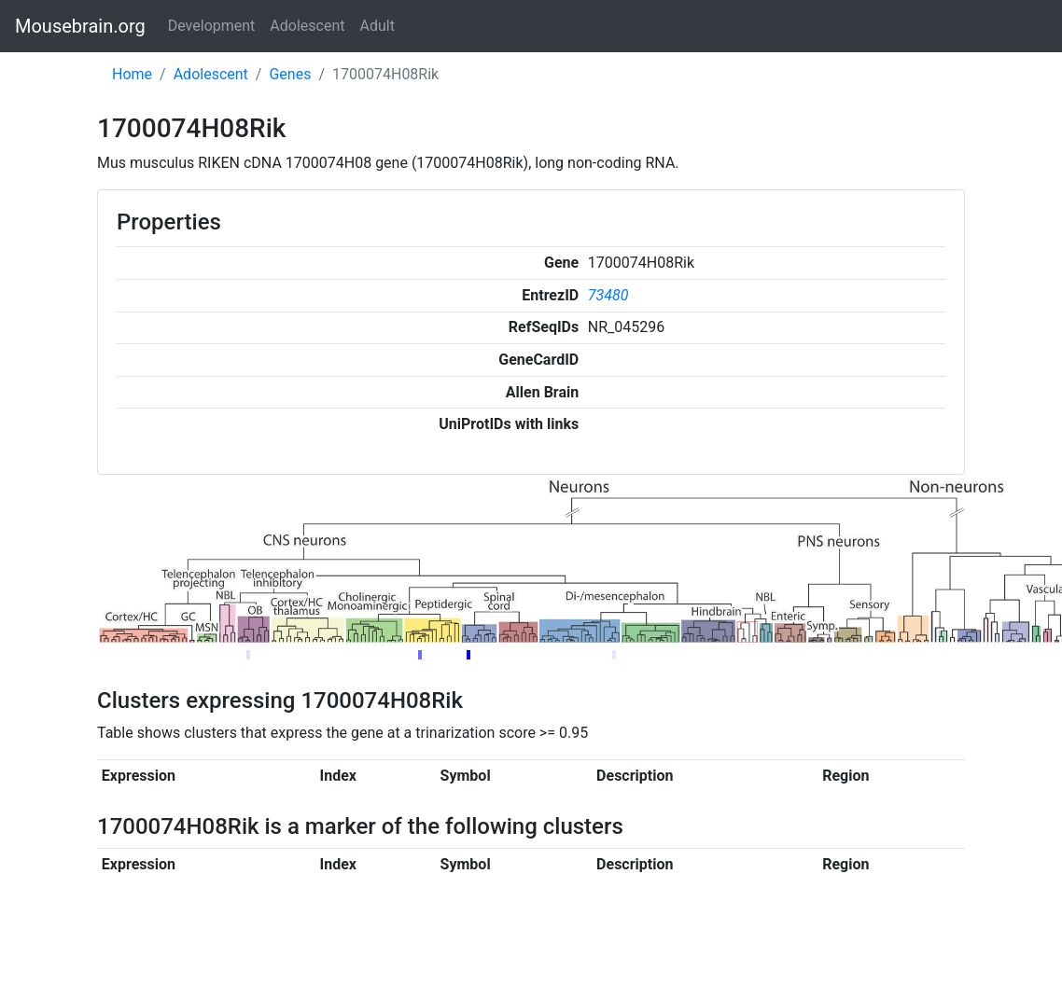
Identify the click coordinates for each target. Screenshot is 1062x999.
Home (132, 74)
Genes (290, 74)
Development (212, 26)
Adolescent (307, 26)
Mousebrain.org (80, 26)
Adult (377, 26)
